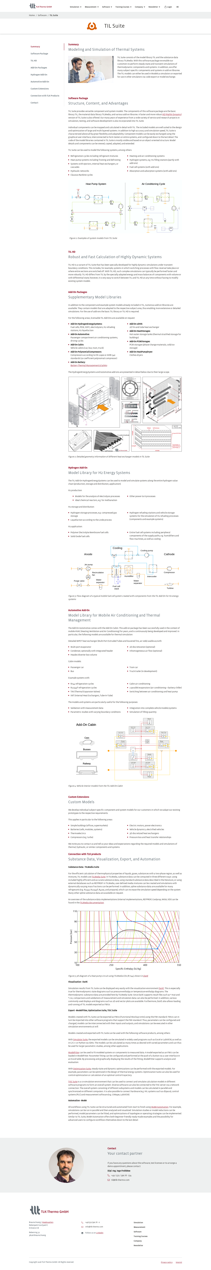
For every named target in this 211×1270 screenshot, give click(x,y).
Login (168, 7)
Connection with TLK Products (45, 96)
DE (177, 7)
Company (139, 7)
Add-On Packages (39, 68)
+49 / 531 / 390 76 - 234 (121, 1176)
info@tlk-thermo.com (92, 1227)
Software (106, 7)
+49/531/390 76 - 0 (90, 1222)
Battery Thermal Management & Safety (89, 366)
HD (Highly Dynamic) (172, 115)
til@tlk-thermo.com (120, 1180)
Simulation (74, 7)
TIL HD (34, 61)
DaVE (161, 988)
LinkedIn (99, 1233)
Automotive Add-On (40, 82)
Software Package (39, 54)
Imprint (179, 1262)
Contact (34, 103)
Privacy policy (167, 1262)
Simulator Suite (80, 1040)
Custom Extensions (40, 89)
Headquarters (47, 1222)
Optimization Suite (82, 1069)
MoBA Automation (160, 1107)
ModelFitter (73, 1053)
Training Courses (122, 7)
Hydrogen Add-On (39, 75)
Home (32, 15)
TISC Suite (72, 1082)
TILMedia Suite (98, 877)
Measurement (90, 7)
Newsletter (153, 7)
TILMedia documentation (92, 903)
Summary (35, 47)
